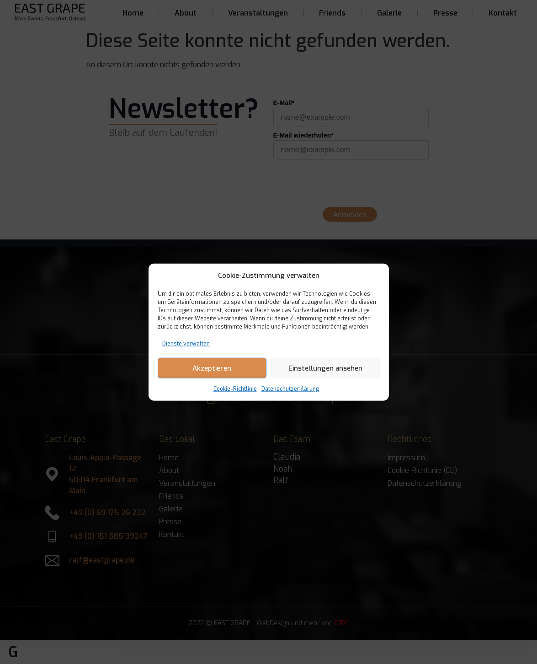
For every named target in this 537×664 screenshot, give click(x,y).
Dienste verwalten (186, 343)
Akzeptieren (211, 367)
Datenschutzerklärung (290, 389)
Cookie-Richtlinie (235, 389)
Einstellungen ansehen (325, 367)
